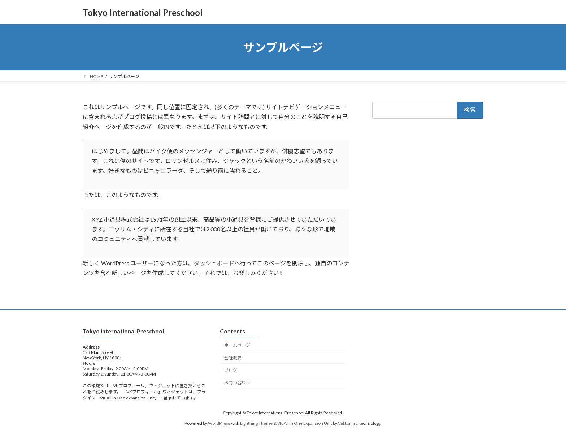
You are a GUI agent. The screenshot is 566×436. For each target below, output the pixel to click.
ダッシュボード (214, 263)
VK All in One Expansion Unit (304, 423)
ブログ (230, 370)
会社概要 (232, 357)
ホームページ (237, 345)
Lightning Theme (256, 423)
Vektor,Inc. (348, 423)
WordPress (219, 423)
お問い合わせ (237, 383)
